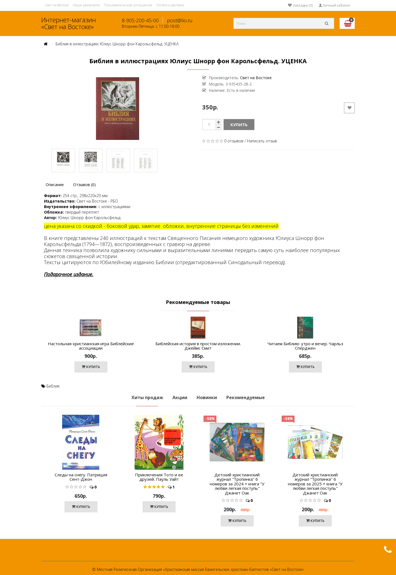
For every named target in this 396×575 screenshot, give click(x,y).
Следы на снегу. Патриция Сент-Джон (81, 477)
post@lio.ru (180, 20)
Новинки (207, 397)
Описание (55, 184)
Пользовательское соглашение (128, 5)
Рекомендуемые (245, 397)
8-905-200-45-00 (140, 20)
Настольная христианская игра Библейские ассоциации (91, 346)
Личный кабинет (334, 5)
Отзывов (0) (84, 184)
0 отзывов (233, 140)
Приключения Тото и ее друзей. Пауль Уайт (159, 477)
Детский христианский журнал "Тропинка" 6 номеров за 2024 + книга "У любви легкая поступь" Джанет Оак (237, 484)
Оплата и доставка (170, 5)
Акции (179, 397)
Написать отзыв (262, 140)
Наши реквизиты (86, 5)
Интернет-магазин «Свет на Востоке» (68, 23)
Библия (52, 386)
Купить (239, 124)
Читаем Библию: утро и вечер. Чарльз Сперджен (305, 346)
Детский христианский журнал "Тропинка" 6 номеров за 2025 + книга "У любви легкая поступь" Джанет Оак (315, 484)
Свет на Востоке (57, 5)
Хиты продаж (147, 397)
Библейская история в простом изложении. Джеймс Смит (198, 346)
